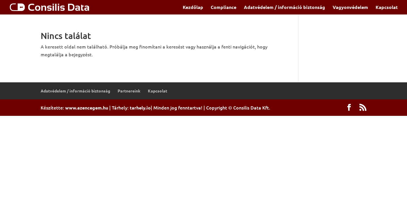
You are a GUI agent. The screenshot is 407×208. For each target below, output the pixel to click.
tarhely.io (140, 108)
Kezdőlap (193, 7)
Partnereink (129, 90)
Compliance (223, 7)
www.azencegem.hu (86, 108)
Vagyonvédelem (350, 7)
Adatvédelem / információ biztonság (284, 7)
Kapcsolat (387, 7)
